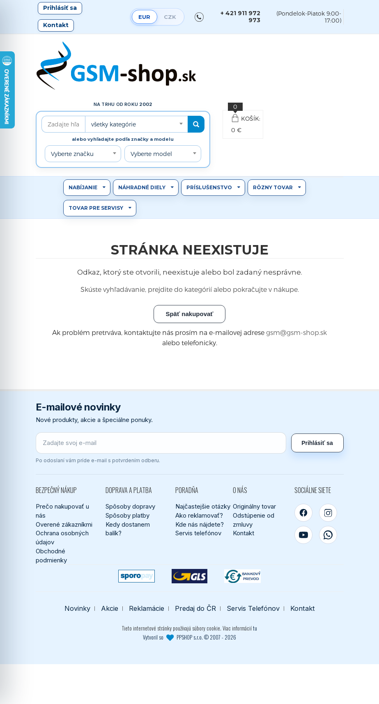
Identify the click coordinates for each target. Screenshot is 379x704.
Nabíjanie (83, 187)
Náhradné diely (141, 187)
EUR (144, 17)
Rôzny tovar (273, 187)
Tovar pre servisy (96, 208)
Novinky (77, 608)
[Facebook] (303, 513)
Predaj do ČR (195, 608)
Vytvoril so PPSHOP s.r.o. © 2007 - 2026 (189, 637)
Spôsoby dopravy (130, 506)
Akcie (109, 608)
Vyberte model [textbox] (151, 153)
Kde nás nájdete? (199, 524)
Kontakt (56, 25)
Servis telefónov (198, 533)
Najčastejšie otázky (202, 506)
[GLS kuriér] (189, 576)
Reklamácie (146, 608)
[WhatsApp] (328, 535)
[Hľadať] (196, 124)
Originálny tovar (254, 506)
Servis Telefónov (253, 608)
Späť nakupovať (189, 313)
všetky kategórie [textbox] (113, 124)
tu (255, 628)
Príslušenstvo (209, 187)
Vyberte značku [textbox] (72, 153)
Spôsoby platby (127, 515)
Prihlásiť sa (60, 7)
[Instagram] (328, 513)
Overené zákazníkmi (64, 524)
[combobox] (136, 124)
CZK (170, 17)
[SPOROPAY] (136, 576)
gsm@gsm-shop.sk (296, 332)
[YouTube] (303, 535)
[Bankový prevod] (242, 576)
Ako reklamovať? (199, 515)
